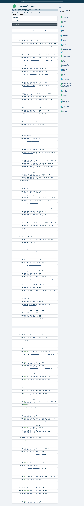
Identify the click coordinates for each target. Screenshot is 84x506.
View (26, 312)
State (61, 13)
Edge (61, 11)
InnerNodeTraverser (65, 55)
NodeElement (34, 9)
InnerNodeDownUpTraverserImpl (65, 51)
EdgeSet (63, 30)
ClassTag (51, 279)
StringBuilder (31, 37)
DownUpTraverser (65, 27)
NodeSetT (63, 71)
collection (20, 5)
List (27, 287)
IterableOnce (48, 51)
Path (63, 89)
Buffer (32, 351)
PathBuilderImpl (65, 91)
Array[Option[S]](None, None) (44, 30)
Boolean (53, 29)
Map (47, 110)
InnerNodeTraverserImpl (66, 56)
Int (54, 54)
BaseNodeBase (64, 21)
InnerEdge (64, 40)
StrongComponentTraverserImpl (65, 100)
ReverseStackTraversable (66, 94)
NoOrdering (64, 66)
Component (64, 22)
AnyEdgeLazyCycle (65, 16)
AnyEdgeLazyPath (65, 17)
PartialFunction (33, 46)
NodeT (63, 73)
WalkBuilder (64, 110)
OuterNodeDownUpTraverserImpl (65, 85)
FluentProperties (65, 36)
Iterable (14, 10)
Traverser (64, 105)
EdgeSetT (63, 31)
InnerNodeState (64, 52)
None (24, 30)
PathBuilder (64, 90)
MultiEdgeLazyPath (65, 65)
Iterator (33, 118)
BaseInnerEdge (64, 18)
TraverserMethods (65, 107)
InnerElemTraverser (65, 45)
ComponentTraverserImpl (66, 25)
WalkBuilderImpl (65, 111)
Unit (47, 107)
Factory (31, 276)
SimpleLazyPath (64, 95)
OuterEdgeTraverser (65, 75)
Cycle (63, 26)
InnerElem (64, 44)
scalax (18, 5)
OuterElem (64, 78)
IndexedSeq (37, 29)
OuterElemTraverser (65, 79)
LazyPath (63, 60)
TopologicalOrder (65, 102)
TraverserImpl (63, 12)
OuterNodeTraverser (65, 86)
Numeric (50, 197)
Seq (26, 293)
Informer (63, 39)
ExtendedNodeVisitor (65, 35)
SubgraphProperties (65, 101)
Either (50, 194)
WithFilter (25, 316)
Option (47, 29)
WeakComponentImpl (65, 112)
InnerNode (64, 48)
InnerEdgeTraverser (65, 41)
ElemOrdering (64, 34)
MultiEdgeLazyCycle (65, 64)
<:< (34, 290)
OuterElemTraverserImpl (66, 80)
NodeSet (63, 70)
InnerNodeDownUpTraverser (66, 49)
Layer (63, 57)
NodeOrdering (64, 69)
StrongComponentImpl (65, 96)
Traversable (32, 490)
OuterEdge (64, 74)
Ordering (49, 157)
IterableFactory (33, 138)
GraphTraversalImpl (25, 5)
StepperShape (25, 254)
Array (31, 30)
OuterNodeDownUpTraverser (66, 83)
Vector (28, 301)
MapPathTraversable (65, 61)
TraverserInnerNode (65, 106)
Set (43, 295)
